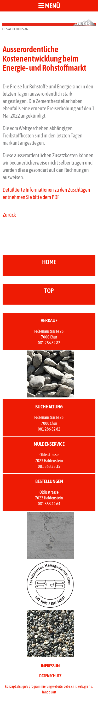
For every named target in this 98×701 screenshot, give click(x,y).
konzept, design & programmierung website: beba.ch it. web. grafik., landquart (49, 689)
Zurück (9, 215)
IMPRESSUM (50, 665)
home (49, 261)
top (49, 290)
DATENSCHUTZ (50, 675)
